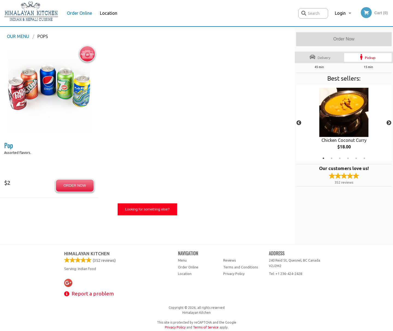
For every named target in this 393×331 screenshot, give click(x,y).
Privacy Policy (234, 274)
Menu (182, 260)
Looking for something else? (147, 209)
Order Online (79, 13)
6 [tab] (364, 158)
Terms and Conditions (240, 267)
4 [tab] (348, 158)
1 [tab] (323, 158)
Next (389, 123)
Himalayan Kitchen (87, 253)
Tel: (285, 274)
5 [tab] (356, 158)
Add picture (87, 54)
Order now (75, 185)
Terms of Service (206, 327)
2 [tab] (331, 158)
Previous (299, 123)
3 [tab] (340, 158)
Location (108, 13)
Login (340, 13)
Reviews (229, 260)
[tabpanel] (343, 123)
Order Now (343, 39)
